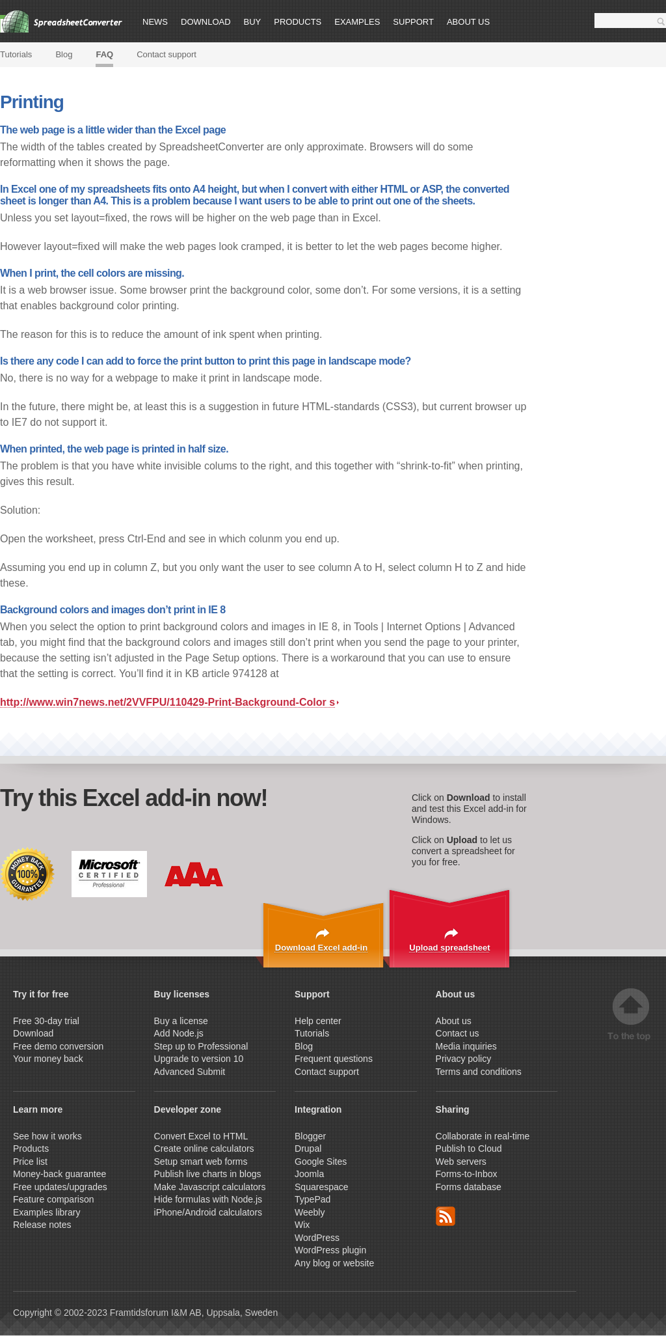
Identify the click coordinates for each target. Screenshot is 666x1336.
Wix (302, 1224)
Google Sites (321, 1161)
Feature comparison (53, 1199)
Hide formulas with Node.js (208, 1199)
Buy (252, 22)
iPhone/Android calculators (208, 1212)
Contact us (457, 1033)
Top (630, 1014)
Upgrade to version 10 (199, 1058)
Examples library (46, 1212)
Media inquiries (466, 1046)
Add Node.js (180, 1033)
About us (468, 22)
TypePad (312, 1199)
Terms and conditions (479, 1071)
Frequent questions (334, 1058)
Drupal (308, 1148)
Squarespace (322, 1187)
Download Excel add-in (321, 948)
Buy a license (181, 1021)
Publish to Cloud (469, 1148)
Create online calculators (205, 1148)
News (155, 22)
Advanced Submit (190, 1071)
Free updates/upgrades (60, 1187)
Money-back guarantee (59, 1174)
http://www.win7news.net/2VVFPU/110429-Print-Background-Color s (169, 702)
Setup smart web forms (201, 1161)
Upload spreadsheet (449, 948)
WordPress (317, 1237)
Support (413, 22)
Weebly (310, 1212)
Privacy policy (464, 1058)
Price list (30, 1161)
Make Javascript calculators (210, 1187)
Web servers (461, 1161)
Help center (318, 1021)
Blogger (310, 1136)
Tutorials (16, 54)
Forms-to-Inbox (467, 1174)
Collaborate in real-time (483, 1136)
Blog (63, 54)
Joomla (309, 1174)
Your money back (48, 1058)
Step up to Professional (202, 1046)
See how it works (47, 1136)
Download (206, 22)
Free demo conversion (58, 1046)
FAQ (104, 54)
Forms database (468, 1187)
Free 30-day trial (46, 1021)
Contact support (166, 54)
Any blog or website (334, 1263)
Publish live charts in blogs (207, 1174)
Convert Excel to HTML (201, 1136)
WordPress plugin (330, 1250)
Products (297, 22)
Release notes (42, 1224)
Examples (357, 22)
